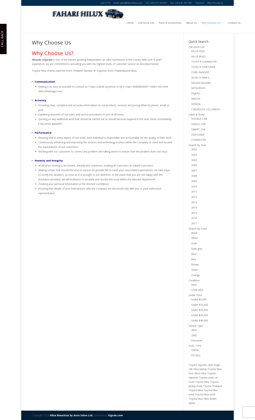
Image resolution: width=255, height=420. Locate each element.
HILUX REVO (198, 56)
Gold (194, 243)
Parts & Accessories (150, 22)
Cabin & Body (196, 114)
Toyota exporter (198, 365)
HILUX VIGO (198, 51)
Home (110, 22)
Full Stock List (126, 22)
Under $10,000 (199, 304)
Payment (200, 2)
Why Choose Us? (191, 22)
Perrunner (197, 340)
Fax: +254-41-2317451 (181, 2)
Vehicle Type (196, 325)
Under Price (195, 295)
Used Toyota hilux (199, 381)
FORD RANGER (200, 72)
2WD (194, 335)
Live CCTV (105, 2)
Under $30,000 (199, 315)
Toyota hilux (196, 390)
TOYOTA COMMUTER (204, 61)
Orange (195, 275)
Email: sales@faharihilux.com (128, 2)
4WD (194, 330)
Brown (195, 264)
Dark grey (196, 248)
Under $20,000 (199, 310)
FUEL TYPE (195, 345)
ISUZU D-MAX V (200, 77)
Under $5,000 (199, 299)
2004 (194, 154)
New (194, 284)
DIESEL (195, 350)
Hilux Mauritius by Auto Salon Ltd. (71, 415)
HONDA (195, 104)
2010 (194, 186)
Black (194, 233)
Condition (194, 280)
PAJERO (195, 93)
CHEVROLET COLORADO (205, 109)
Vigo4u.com (115, 415)
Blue (193, 254)
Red (193, 259)
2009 (194, 181)
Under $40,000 (199, 320)
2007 (194, 170)
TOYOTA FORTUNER (203, 67)
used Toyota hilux (199, 394)
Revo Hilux (200, 373)
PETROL (196, 355)
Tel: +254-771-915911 (156, 2)
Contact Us (214, 22)
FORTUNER (198, 134)
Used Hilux (197, 289)
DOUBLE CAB (199, 118)
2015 (194, 213)
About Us (171, 22)
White (194, 238)
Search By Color (198, 228)
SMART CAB (198, 129)
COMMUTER (198, 139)
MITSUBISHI (198, 88)
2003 (194, 149)
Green (194, 269)
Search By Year (197, 145)
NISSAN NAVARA (201, 83)
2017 (194, 223)
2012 (194, 197)
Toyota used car (208, 377)
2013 (194, 202)
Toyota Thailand (212, 386)
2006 (194, 165)
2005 (194, 160)
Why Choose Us (215, 2)
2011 (194, 191)
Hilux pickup (200, 369)
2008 (194, 175)
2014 (194, 207)
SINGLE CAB (198, 124)
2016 (194, 218)
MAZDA (195, 98)
